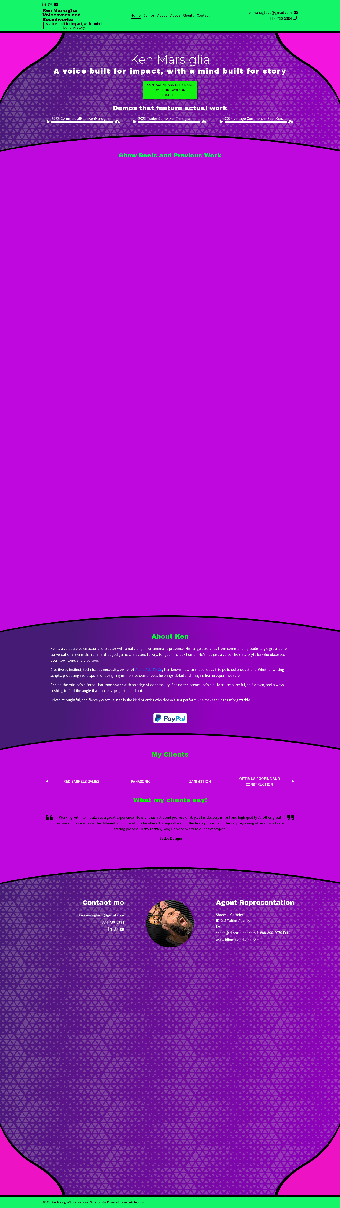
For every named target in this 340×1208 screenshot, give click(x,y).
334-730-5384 (284, 18)
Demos (149, 15)
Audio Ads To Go (148, 669)
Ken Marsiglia (170, 59)
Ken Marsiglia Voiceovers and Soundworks (61, 15)
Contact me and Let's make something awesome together (170, 89)
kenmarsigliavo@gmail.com (272, 12)
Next (293, 781)
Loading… (170, 1065)
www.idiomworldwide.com (238, 939)
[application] (80, 122)
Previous (47, 781)
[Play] (49, 122)
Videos (175, 15)
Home (136, 15)
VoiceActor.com (134, 1202)
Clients (188, 15)
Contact (203, 15)
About (162, 15)
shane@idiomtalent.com (236, 932)
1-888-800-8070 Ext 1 (274, 932)
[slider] (82, 122)
